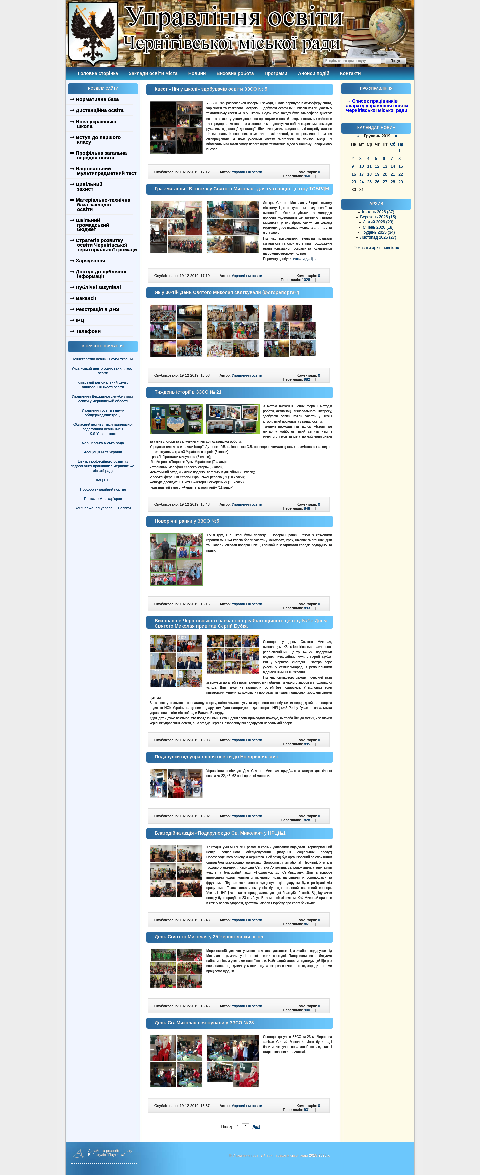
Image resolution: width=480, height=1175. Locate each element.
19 (377, 174)
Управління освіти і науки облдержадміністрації (103, 412)
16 (354, 174)
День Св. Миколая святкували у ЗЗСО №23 (204, 1022)
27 (385, 182)
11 (369, 166)
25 (369, 182)
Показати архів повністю (376, 247)
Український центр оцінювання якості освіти (103, 370)
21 (393, 174)
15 (400, 166)
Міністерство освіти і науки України (103, 359)
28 (393, 182)
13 (385, 166)
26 (377, 182)
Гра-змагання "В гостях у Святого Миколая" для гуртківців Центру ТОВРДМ (242, 188)
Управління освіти (247, 172)
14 (393, 166)
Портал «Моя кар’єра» (103, 499)
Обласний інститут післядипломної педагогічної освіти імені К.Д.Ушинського (103, 429)
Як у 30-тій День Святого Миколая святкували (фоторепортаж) (227, 292)
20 (385, 174)
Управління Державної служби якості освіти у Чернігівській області (103, 398)
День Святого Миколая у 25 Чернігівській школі (210, 936)
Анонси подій (313, 73)
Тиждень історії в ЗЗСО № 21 (188, 392)
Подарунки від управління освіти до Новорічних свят (217, 756)
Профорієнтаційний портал (103, 489)
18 (369, 174)
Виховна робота (235, 73)
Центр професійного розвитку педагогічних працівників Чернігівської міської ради (103, 466)
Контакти (350, 73)
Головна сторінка (98, 73)
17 (361, 174)
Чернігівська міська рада (103, 443)
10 (361, 166)
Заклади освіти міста (153, 73)
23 (354, 182)
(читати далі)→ (305, 259)
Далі (256, 1127)
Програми (276, 73)
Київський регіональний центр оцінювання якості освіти (103, 384)
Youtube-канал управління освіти (103, 508)
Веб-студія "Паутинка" (107, 1155)
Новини (197, 73)
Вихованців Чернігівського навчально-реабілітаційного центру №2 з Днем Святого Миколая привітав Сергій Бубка (241, 623)
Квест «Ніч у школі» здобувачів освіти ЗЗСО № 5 (211, 89)
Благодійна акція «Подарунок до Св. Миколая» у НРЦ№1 (220, 833)
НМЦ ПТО (103, 480)
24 (361, 182)
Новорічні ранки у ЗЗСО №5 (187, 521)
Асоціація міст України (103, 452)
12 (377, 166)
